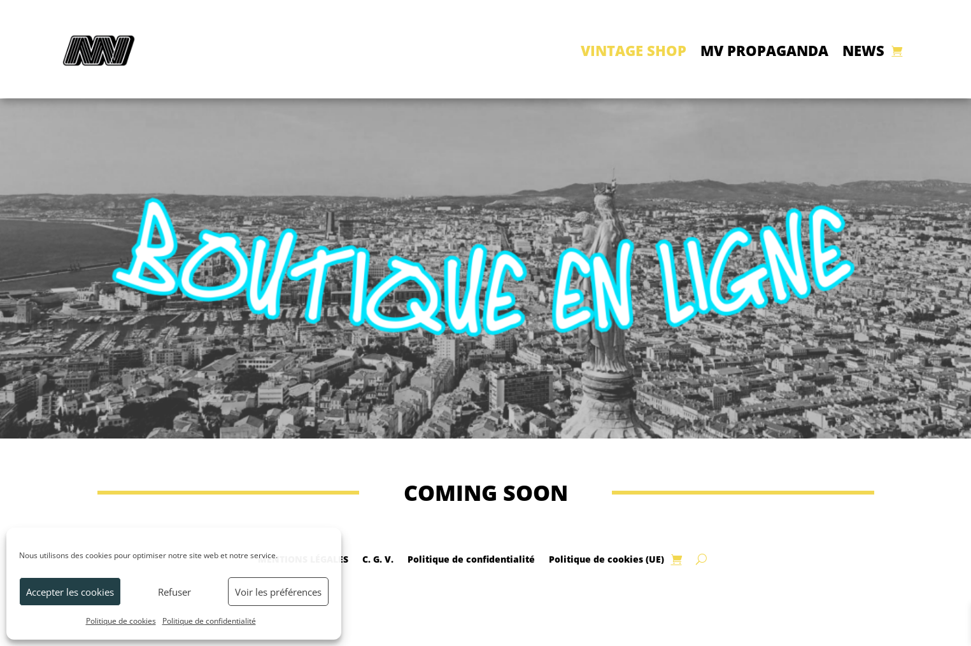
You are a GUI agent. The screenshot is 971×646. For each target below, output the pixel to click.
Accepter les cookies (70, 592)
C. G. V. (377, 558)
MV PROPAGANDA (764, 50)
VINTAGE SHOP (633, 50)
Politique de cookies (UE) (606, 558)
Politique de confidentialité (209, 620)
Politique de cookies (121, 620)
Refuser (174, 592)
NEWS (863, 50)
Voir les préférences (278, 592)
